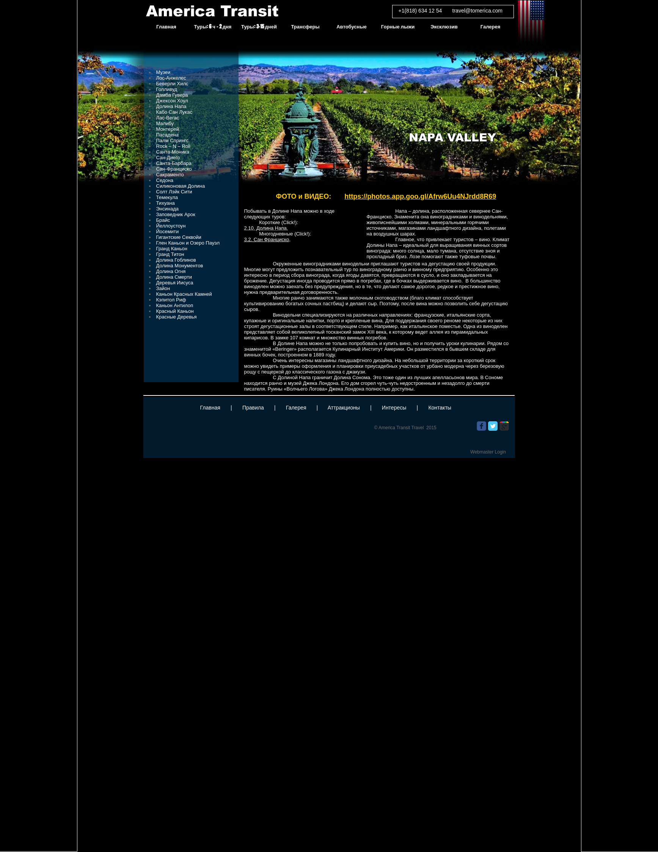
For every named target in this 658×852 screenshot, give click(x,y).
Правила (253, 408)
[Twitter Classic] (493, 426)
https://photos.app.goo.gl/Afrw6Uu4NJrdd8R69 (420, 196)
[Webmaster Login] (488, 452)
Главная (210, 408)
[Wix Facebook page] (481, 426)
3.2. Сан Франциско (266, 239)
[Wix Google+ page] (504, 426)
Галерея (296, 408)
